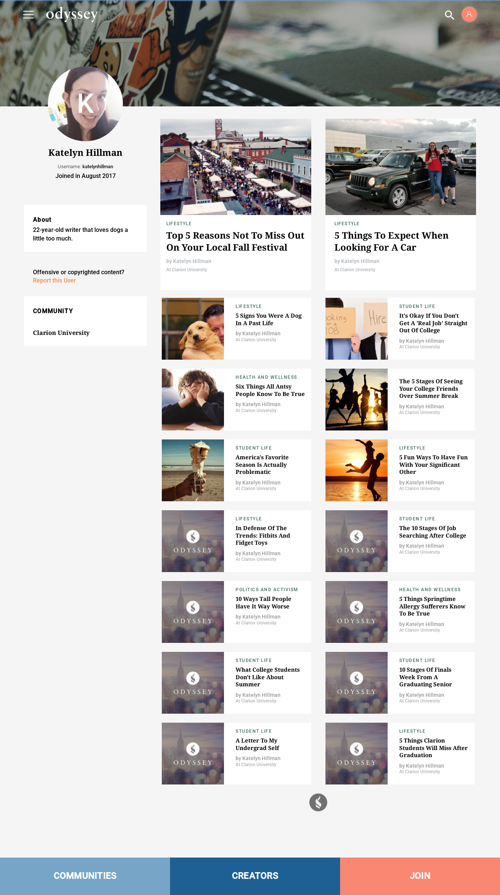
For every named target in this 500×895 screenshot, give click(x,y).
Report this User (54, 280)
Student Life (417, 306)
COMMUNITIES (85, 876)
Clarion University (61, 333)
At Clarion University (186, 269)
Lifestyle (179, 223)
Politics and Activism (267, 589)
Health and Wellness (266, 377)
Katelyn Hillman (192, 261)
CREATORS (255, 876)
